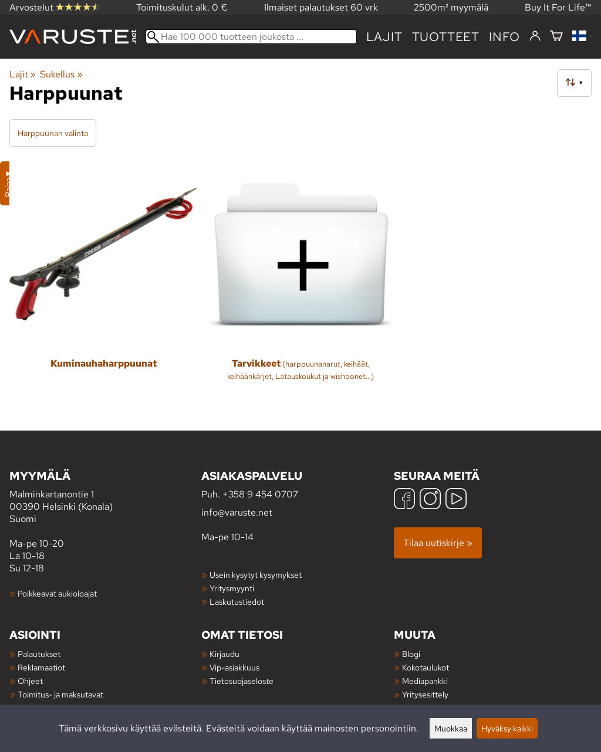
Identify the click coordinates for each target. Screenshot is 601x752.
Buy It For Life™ (558, 7)
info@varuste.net (236, 512)
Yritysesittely (425, 694)
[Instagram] (430, 500)
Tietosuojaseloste (242, 680)
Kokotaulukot (425, 667)
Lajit (384, 37)
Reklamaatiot (41, 667)
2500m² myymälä (451, 7)
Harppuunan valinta (53, 132)
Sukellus (61, 74)
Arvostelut (54, 7)
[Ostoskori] (556, 36)
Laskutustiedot (237, 601)
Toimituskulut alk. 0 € (182, 7)
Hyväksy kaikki (507, 728)
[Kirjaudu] (535, 36)
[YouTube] (456, 500)
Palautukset (39, 653)
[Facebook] (404, 500)
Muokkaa (450, 728)
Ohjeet (30, 680)
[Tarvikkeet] (300, 279)
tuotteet (446, 37)
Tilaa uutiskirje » (437, 543)
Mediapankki (425, 680)
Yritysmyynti (232, 588)
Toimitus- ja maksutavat (60, 694)
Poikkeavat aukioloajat (57, 593)
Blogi (411, 653)
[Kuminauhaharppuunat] (103, 279)
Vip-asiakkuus (234, 667)
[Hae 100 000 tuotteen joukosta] (251, 36)
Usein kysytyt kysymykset (256, 574)
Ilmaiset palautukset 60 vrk (321, 7)
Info (504, 37)
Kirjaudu (224, 653)
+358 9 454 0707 (260, 494)
